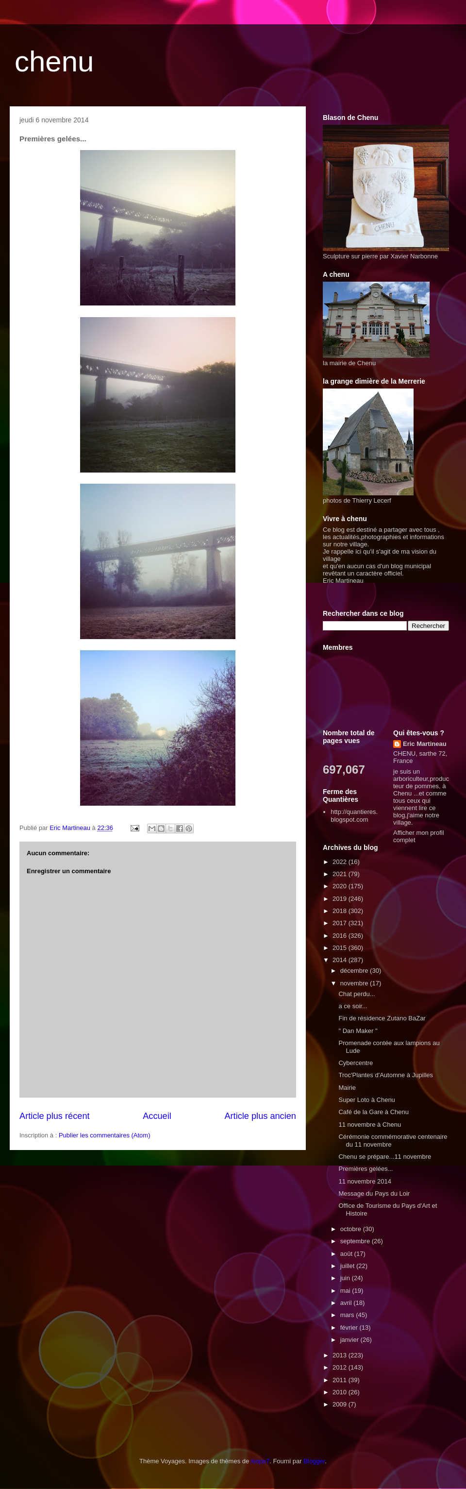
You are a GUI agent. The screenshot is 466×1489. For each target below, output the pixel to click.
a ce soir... (352, 1006)
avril (346, 1302)
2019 (341, 898)
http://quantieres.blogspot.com (354, 815)
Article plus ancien (260, 1116)
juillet (348, 1265)
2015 (341, 947)
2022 (341, 861)
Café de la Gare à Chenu (373, 1112)
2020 (341, 886)
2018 (341, 910)
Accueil (157, 1116)
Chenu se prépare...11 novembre (384, 1156)
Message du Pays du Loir (374, 1193)
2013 (341, 1355)
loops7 (260, 1461)
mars (348, 1315)
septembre (356, 1241)
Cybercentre (355, 1062)
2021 (341, 874)
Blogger (314, 1461)
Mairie (346, 1087)
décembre (355, 970)
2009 (341, 1404)
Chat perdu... (356, 994)
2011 (341, 1380)
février (350, 1327)
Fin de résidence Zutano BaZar (381, 1018)
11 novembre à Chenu (369, 1124)
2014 (341, 960)
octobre (351, 1229)
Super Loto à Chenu (366, 1099)
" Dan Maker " (357, 1030)
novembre (355, 983)
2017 (341, 923)
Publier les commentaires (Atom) (104, 1135)
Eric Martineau (425, 743)
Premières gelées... (365, 1168)
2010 (341, 1392)
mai (346, 1290)
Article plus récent (54, 1116)
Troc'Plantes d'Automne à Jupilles (385, 1075)
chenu (54, 61)
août (347, 1253)
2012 (341, 1367)
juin (346, 1278)
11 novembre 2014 (364, 1181)
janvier (350, 1339)
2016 (341, 935)
